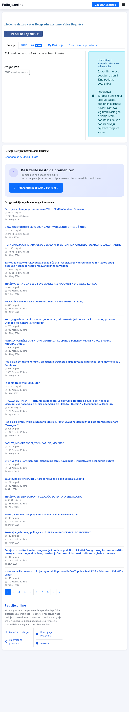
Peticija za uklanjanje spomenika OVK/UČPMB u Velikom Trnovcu (44, 256)
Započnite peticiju (105, 4)
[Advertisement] (64, 41)
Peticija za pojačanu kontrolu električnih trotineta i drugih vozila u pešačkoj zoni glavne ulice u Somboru (62, 410)
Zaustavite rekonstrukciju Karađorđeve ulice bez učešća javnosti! (44, 526)
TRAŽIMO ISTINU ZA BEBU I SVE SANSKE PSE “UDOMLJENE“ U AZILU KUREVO (51, 330)
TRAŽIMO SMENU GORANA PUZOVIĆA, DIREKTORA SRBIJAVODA (43, 543)
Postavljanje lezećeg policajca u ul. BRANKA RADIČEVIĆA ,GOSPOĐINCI (48, 579)
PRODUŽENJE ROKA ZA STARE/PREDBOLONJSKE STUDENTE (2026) (44, 348)
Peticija (11, 92)
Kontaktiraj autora (16, 119)
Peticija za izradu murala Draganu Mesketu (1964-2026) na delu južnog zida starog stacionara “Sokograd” (61, 470)
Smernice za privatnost (83, 92)
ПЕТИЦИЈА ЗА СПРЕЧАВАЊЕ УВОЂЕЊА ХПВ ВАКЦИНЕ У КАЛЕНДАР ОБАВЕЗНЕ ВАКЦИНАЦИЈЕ (63, 291)
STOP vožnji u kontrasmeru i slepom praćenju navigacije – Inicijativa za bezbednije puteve (59, 508)
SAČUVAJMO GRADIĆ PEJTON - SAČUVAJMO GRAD (34, 490)
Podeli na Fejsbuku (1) (22, 81)
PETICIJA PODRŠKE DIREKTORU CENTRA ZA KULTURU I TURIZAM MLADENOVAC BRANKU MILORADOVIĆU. (58, 389)
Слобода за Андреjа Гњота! (22, 204)
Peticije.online (12, 5)
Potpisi (31, 92)
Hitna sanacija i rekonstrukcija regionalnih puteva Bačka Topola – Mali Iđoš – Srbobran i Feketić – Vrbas (64, 620)
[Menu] (123, 4)
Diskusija (55, 92)
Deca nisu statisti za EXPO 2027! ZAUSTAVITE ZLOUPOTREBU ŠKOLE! (46, 274)
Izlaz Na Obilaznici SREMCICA (22, 430)
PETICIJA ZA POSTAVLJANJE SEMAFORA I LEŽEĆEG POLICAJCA (41, 561)
